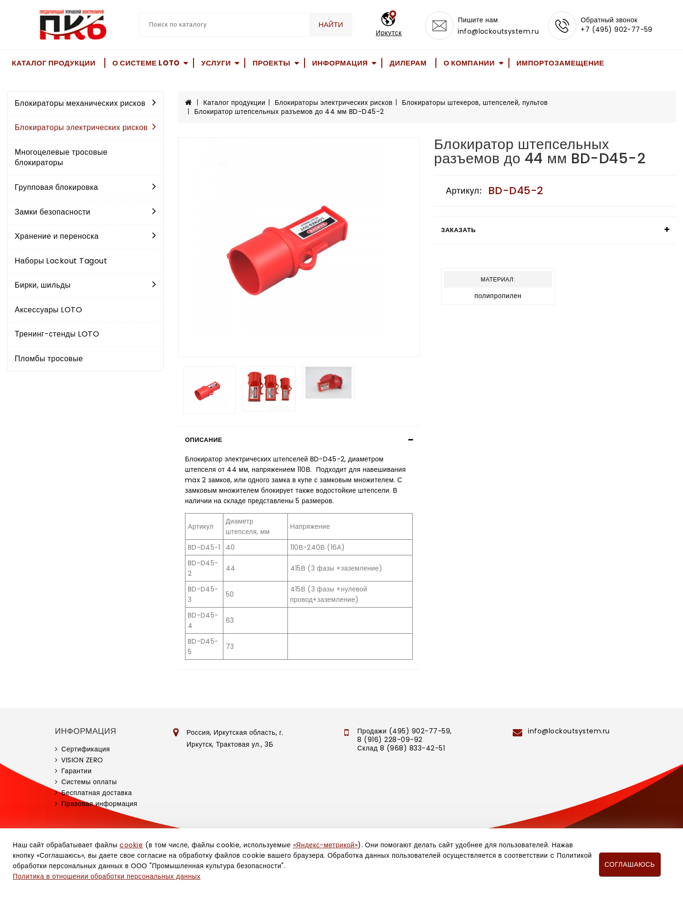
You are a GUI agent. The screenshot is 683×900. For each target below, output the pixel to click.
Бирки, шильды (85, 285)
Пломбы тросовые (49, 358)
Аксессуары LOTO (48, 309)
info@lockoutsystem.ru (498, 31)
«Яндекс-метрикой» (325, 845)
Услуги (216, 63)
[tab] (299, 440)
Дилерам (407, 63)
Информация (340, 63)
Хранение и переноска (85, 236)
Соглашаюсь (630, 864)
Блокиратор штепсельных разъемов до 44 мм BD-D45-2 (289, 111)
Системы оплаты (89, 782)
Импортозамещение (560, 63)
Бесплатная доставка (96, 792)
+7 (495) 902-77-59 (617, 29)
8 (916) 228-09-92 (390, 739)
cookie (131, 845)
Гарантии (76, 771)
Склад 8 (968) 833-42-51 (401, 748)
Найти (331, 24)
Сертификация (85, 749)
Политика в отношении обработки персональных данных (107, 876)
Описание (203, 439)
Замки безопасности (85, 211)
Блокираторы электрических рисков (85, 127)
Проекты (271, 63)
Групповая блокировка (85, 187)
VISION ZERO (82, 760)
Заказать (458, 229)
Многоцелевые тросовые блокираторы (61, 158)
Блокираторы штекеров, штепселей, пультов (475, 102)
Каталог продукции (53, 63)
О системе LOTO (146, 63)
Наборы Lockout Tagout (61, 260)
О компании (469, 63)
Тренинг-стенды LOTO (57, 333)
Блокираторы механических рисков (85, 103)
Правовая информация (99, 803)
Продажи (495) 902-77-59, (404, 731)
